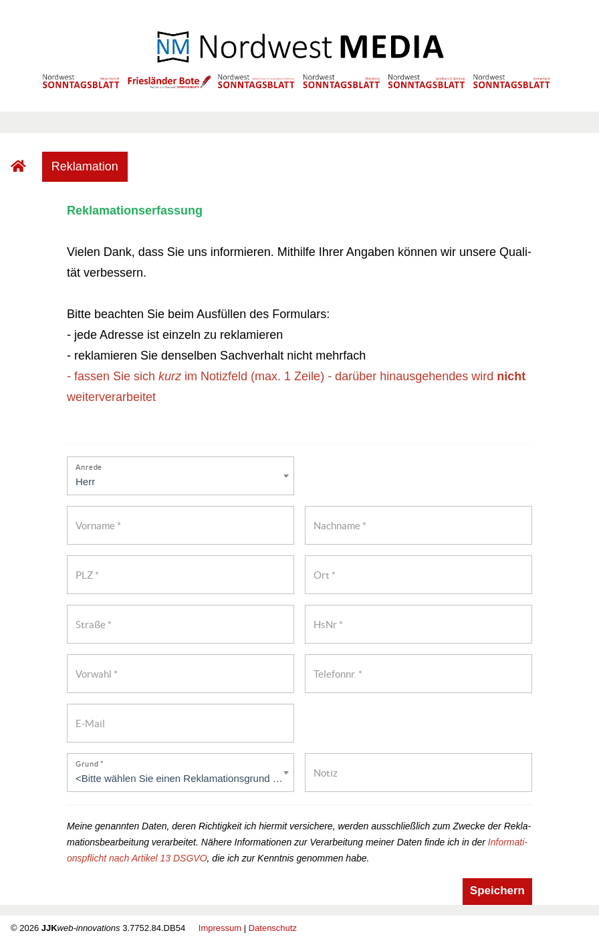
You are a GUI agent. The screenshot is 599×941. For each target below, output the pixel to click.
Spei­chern (497, 890)
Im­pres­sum (220, 928)
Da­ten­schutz (273, 928)
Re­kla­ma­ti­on (84, 166)
